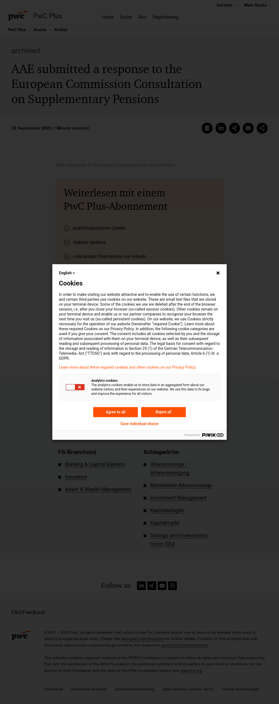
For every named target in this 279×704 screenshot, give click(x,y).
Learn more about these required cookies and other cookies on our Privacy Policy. (127, 367)
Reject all (163, 412)
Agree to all (115, 412)
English (67, 273)
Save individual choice (139, 424)
